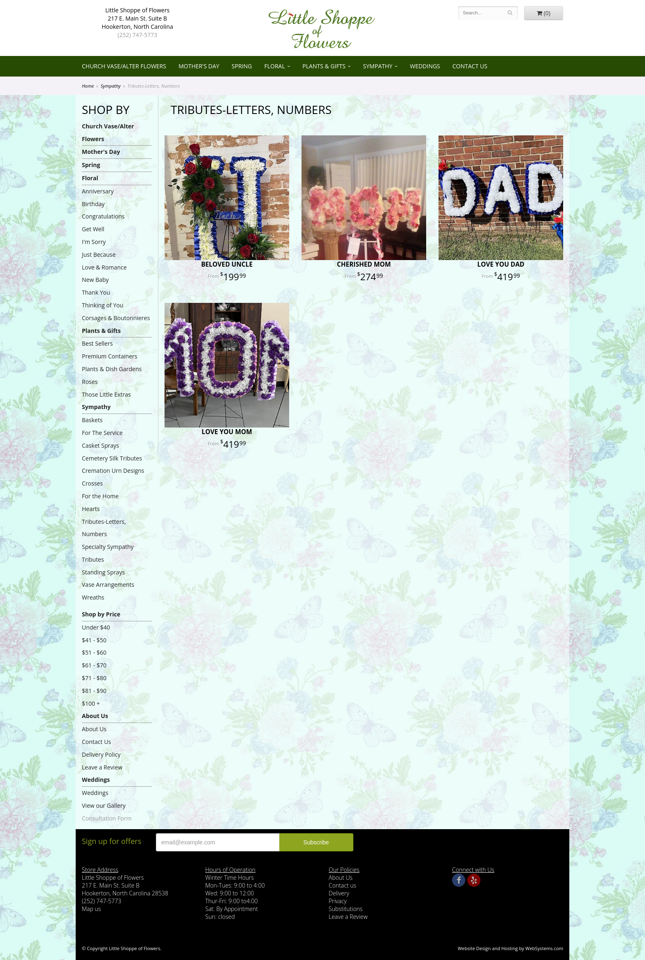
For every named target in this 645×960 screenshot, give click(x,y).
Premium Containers (109, 356)
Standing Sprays (103, 572)
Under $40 (96, 627)
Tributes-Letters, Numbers (104, 528)
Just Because (99, 254)
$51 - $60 (94, 652)
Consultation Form (107, 818)
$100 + (91, 703)
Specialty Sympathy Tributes (108, 553)
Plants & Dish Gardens (112, 369)
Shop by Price (101, 614)
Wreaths (93, 597)
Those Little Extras (106, 394)
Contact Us (469, 66)
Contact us (342, 885)
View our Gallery (103, 805)
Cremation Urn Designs (113, 470)
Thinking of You (102, 305)
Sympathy (377, 66)
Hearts (91, 509)
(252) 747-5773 (137, 35)
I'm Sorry (94, 242)
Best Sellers (97, 343)
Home (88, 86)
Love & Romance (104, 267)
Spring (242, 66)
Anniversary (98, 191)
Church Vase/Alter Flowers (124, 66)
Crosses (92, 483)
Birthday (93, 204)
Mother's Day (199, 66)
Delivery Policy (101, 754)
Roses (89, 382)
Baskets (92, 420)
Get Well (93, 229)
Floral (274, 66)
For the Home (100, 496)
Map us (91, 909)
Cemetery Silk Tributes (112, 458)
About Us (95, 716)
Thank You (96, 292)
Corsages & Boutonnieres (116, 318)
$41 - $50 (94, 640)
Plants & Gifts (324, 66)
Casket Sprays (100, 445)
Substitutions (345, 909)
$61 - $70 (94, 665)
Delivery (339, 893)
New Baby (95, 280)
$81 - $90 (94, 691)
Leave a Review (102, 767)
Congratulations (103, 216)
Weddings (425, 66)
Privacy (338, 901)
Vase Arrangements (108, 584)
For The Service (102, 433)
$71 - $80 (94, 678)
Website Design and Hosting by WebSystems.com (510, 948)
